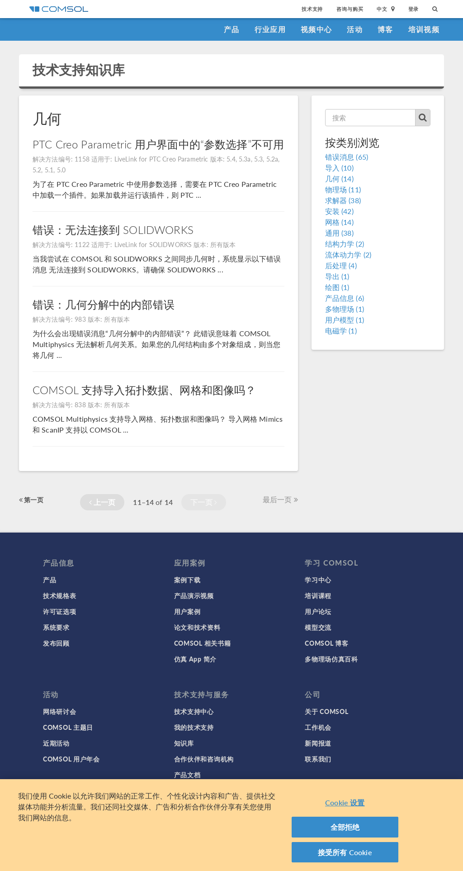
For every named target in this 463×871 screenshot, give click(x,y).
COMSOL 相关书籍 (202, 642)
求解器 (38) (343, 200)
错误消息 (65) (346, 157)
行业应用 (270, 29)
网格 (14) (339, 222)
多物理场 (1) (344, 309)
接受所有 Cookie (345, 856)
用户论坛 (318, 611)
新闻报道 (318, 742)
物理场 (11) (343, 189)
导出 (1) (337, 276)
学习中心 (318, 579)
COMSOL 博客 (326, 642)
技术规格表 (59, 595)
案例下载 (187, 579)
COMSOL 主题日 (68, 727)
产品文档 (187, 774)
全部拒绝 (345, 830)
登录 (413, 8)
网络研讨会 (59, 711)
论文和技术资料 (197, 627)
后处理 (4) (341, 265)
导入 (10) (339, 167)
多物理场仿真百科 (331, 658)
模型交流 (318, 627)
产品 (232, 29)
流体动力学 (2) (348, 254)
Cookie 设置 (344, 806)
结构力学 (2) (344, 243)
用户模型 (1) (344, 319)
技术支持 (312, 8)
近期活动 (56, 742)
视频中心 (316, 29)
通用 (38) (339, 233)
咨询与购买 (349, 8)
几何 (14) (339, 178)
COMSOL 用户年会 (71, 758)
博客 (385, 29)
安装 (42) (339, 211)
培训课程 (318, 595)
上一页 (102, 502)
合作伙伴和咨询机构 (204, 758)
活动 (355, 29)
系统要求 (56, 627)
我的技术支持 (194, 727)
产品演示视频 (194, 595)
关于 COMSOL (326, 711)
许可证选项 (59, 611)
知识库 (184, 742)
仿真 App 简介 (195, 658)
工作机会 (318, 727)
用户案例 (187, 611)
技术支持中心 (194, 711)
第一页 (31, 499)
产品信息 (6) (344, 298)
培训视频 (423, 29)
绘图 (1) (337, 287)
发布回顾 (56, 642)
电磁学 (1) (341, 330)
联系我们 (318, 758)
